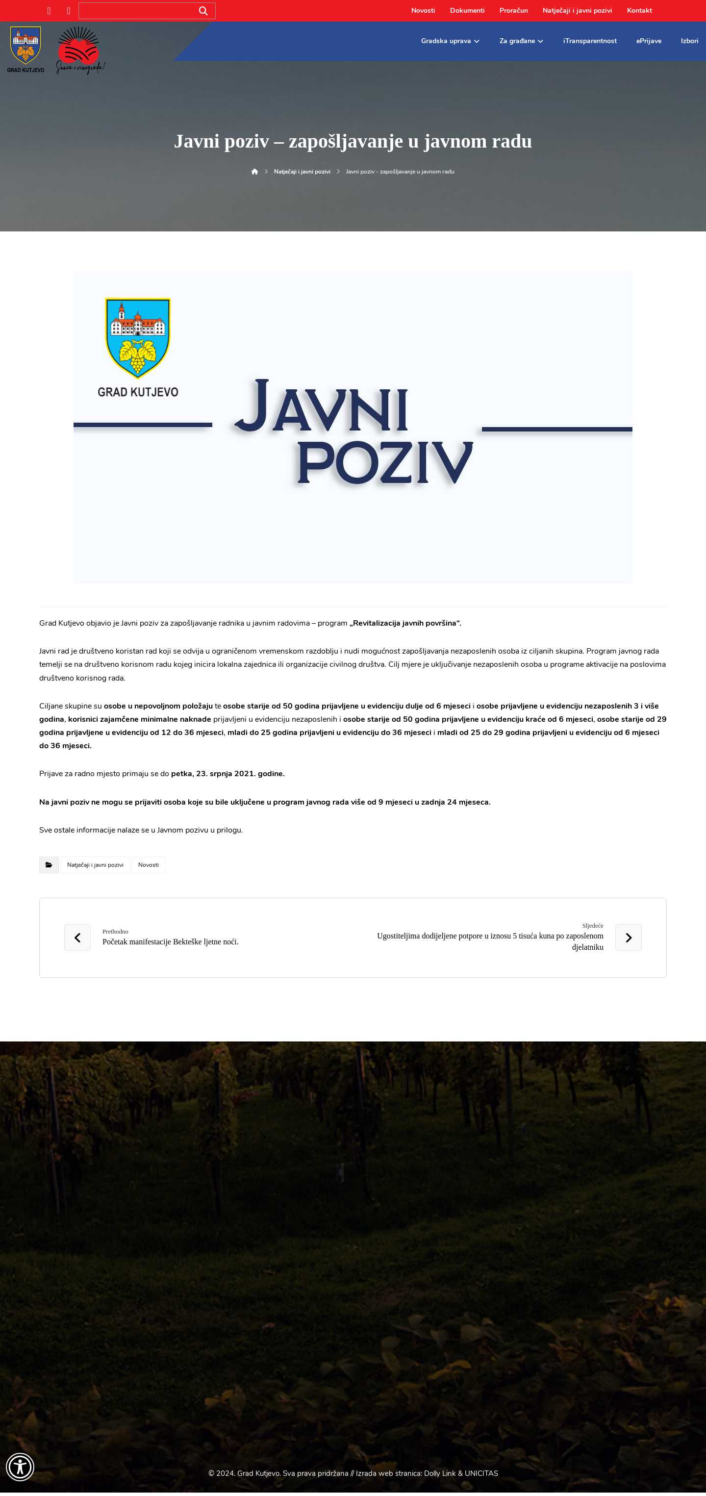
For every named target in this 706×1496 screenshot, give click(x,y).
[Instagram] (68, 11)
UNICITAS (481, 1477)
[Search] (203, 11)
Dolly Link (440, 1477)
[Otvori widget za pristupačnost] (20, 1467)
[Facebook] (49, 11)
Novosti (148, 865)
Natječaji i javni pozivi (95, 865)
